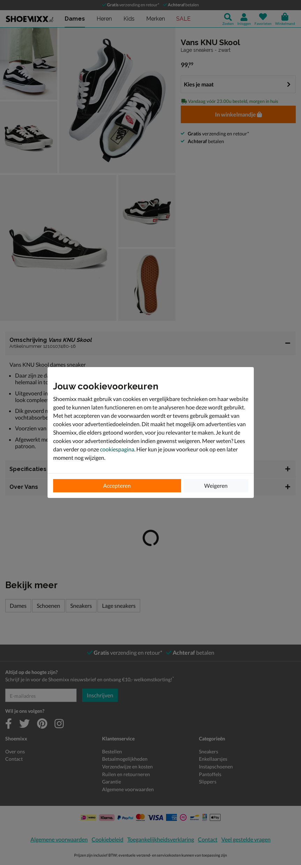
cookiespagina (117, 449)
